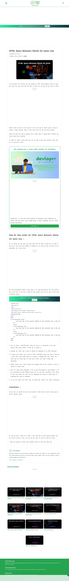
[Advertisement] (34, 15)
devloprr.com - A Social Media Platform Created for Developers (34, 299)
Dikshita (25, 56)
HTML (12, 56)
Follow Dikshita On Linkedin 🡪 (16, 460)
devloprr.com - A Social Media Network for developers (34, 26)
